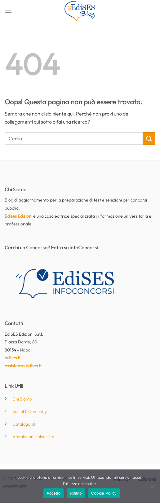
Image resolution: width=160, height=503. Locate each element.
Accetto (53, 493)
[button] (8, 10)
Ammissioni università (33, 436)
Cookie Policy (104, 493)
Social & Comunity (29, 411)
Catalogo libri (25, 424)
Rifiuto (76, 493)
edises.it (12, 357)
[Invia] (149, 138)
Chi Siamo (22, 399)
